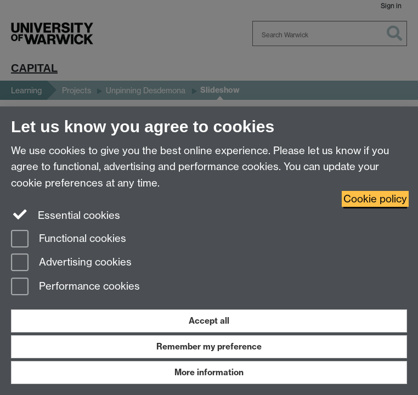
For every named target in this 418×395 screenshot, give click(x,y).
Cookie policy (375, 199)
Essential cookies (65, 214)
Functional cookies (68, 239)
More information (209, 372)
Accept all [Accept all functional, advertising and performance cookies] (209, 320)
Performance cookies (75, 287)
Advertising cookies (71, 263)
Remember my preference (209, 346)
